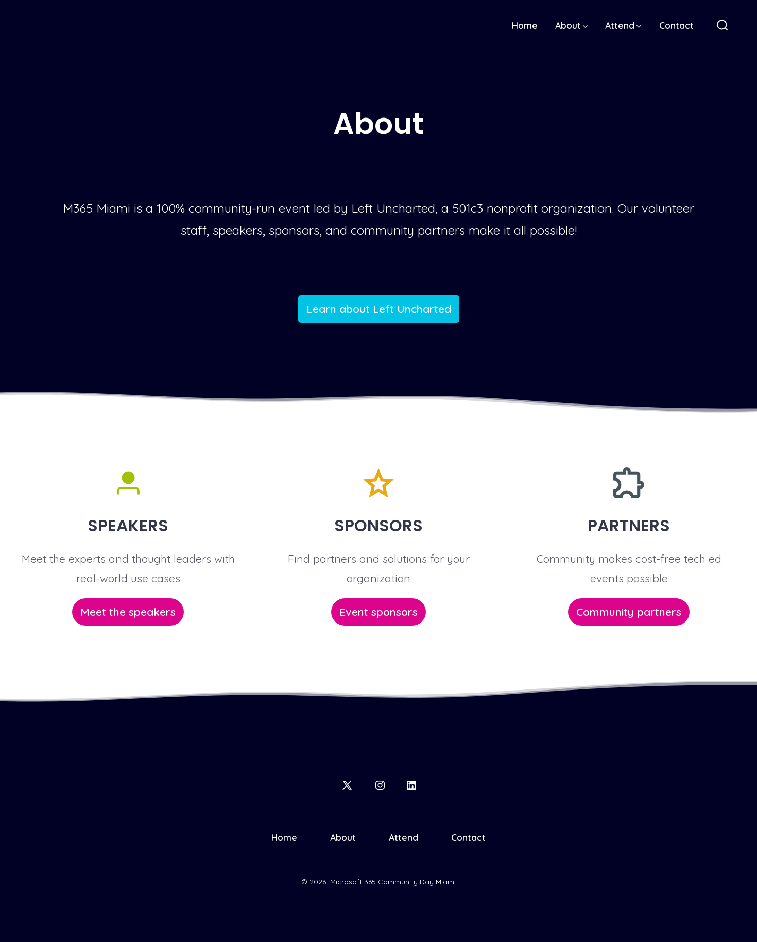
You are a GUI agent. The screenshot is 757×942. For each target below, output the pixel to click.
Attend (623, 25)
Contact (676, 25)
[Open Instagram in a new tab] (380, 785)
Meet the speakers (128, 611)
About (571, 25)
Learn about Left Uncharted (378, 308)
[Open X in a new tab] (347, 785)
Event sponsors (378, 611)
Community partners (628, 611)
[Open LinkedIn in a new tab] (411, 785)
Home (525, 25)
